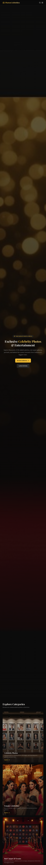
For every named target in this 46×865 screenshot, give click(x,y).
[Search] (40, 2)
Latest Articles (23, 366)
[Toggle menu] (42, 3)
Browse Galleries (23, 360)
